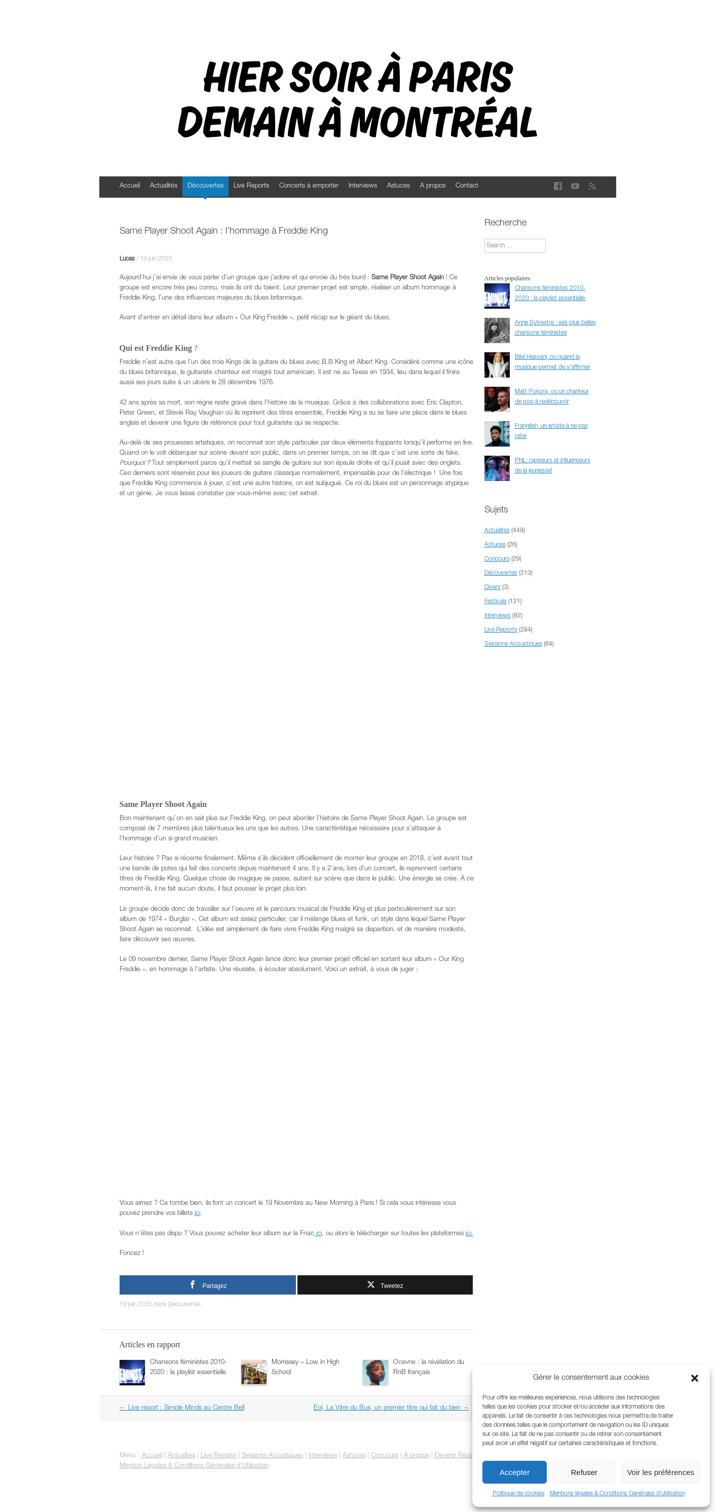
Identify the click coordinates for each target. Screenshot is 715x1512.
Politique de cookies (519, 1494)
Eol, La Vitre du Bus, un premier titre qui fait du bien (391, 1408)
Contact (467, 186)
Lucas (127, 259)
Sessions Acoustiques (513, 644)
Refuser (584, 1472)
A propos (432, 186)
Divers (492, 587)
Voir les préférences (660, 1472)
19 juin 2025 (156, 259)
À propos (416, 1456)
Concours (497, 559)
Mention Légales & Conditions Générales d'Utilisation (194, 1466)
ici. (469, 1234)
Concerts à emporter (308, 186)
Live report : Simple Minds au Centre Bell (182, 1408)
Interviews (363, 186)
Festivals (495, 602)
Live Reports (251, 186)
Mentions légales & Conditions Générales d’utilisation (617, 1494)
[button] (695, 1378)
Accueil (130, 186)
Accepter (515, 1472)
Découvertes (205, 186)
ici (197, 1213)
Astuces (398, 186)
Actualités (163, 186)
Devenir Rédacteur (461, 1456)
